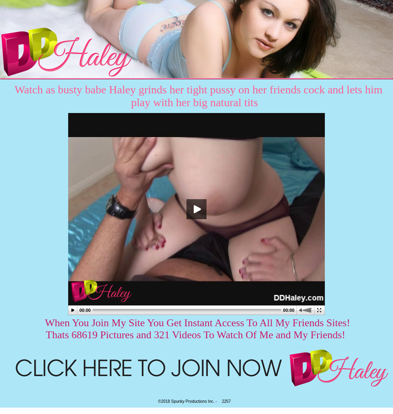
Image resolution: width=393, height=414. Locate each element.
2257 (226, 401)
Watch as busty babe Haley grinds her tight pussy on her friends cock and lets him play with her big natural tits (198, 96)
